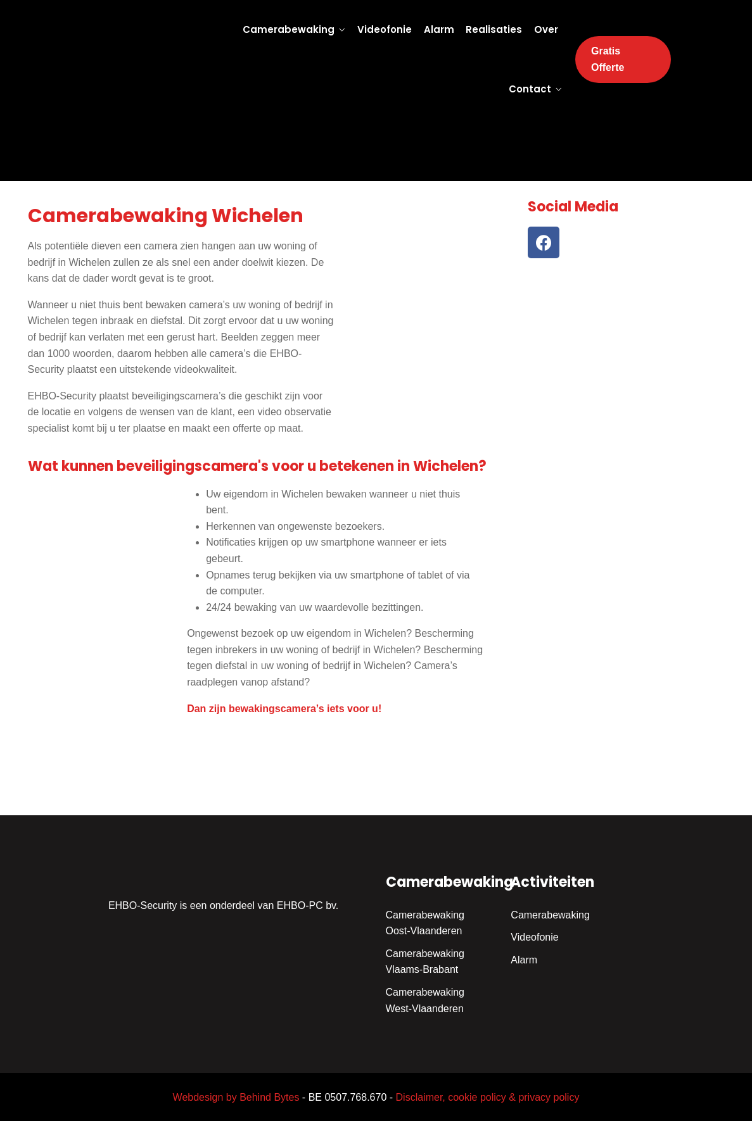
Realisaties (494, 29)
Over (546, 29)
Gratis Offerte (607, 59)
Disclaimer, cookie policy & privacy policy (488, 1097)
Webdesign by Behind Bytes (236, 1097)
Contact (530, 89)
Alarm (439, 29)
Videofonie (385, 29)
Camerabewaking (289, 29)
